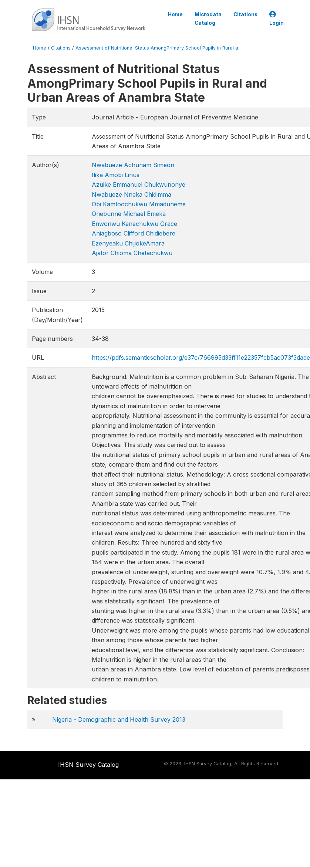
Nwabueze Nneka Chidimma (131, 194)
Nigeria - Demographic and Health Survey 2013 (118, 719)
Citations (245, 14)
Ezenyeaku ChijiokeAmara (128, 243)
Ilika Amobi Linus (115, 175)
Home (175, 14)
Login (276, 19)
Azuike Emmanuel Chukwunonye (138, 184)
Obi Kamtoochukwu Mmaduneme (139, 204)
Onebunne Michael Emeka (129, 213)
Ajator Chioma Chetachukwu (132, 253)
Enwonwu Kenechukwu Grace (134, 223)
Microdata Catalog (208, 18)
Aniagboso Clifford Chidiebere (133, 233)
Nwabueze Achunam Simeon (133, 165)
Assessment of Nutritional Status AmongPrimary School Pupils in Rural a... (158, 48)
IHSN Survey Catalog (88, 764)
